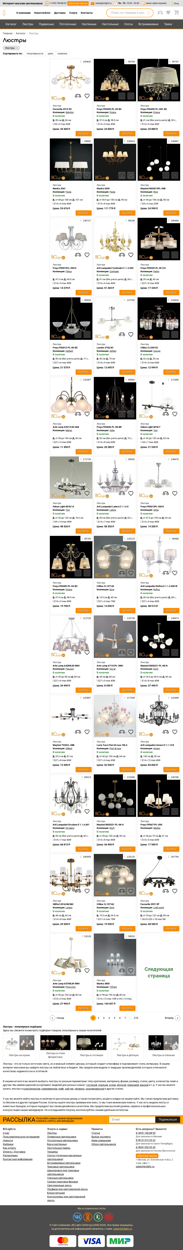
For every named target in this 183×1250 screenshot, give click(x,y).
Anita (156, 510)
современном (49, 1088)
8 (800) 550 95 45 (145, 1147)
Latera (113, 510)
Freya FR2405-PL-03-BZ (65, 586)
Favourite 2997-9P (149, 904)
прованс (80, 1088)
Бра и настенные (57, 1144)
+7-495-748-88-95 (57, 3)
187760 (173, 856)
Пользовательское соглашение (21, 1136)
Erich (155, 669)
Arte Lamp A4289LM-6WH (66, 665)
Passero (70, 669)
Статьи (96, 1133)
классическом (31, 1088)
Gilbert (69, 748)
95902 (130, 379)
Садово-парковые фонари (62, 1181)
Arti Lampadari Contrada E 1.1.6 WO (115, 268)
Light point (158, 907)
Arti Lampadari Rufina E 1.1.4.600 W (158, 586)
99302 (130, 459)
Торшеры (52, 1151)
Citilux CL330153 (149, 347)
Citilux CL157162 (105, 904)
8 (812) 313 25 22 (145, 1140)
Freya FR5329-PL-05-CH (153, 268)
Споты (128, 24)
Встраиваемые (148, 24)
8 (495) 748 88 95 (145, 1133)
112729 (85, 618)
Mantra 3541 (59, 188)
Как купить (9, 1148)
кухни (112, 1085)
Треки (168, 24)
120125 (129, 856)
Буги (112, 589)
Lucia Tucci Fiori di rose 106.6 (112, 745)
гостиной (91, 1085)
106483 (173, 220)
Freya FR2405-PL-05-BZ (109, 109)
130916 (129, 141)
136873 (173, 618)
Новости (8, 1140)
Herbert (69, 351)
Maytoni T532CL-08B (63, 745)
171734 (85, 459)
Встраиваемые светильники (63, 1163)
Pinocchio (71, 987)
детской (121, 1085)
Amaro (156, 748)
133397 (85, 379)
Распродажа (10, 1155)
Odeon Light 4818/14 (63, 506)
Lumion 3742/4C (105, 347)
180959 (85, 856)
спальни (103, 1085)
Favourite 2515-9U (62, 109)
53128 (86, 936)
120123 (129, 538)
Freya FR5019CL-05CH (64, 268)
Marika (156, 828)
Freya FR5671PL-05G (151, 824)
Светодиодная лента (59, 1185)
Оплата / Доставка (14, 1151)
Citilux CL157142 (105, 586)
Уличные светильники (60, 1178)
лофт (61, 1088)
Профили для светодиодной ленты (67, 1189)
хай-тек (69, 1088)
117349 (129, 697)
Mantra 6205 (103, 188)
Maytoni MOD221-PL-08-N (153, 665)
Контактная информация (18, 1159)
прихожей (133, 1085)
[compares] (78, 96)
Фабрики (8, 1144)
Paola (68, 192)
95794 (130, 61)
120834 (173, 300)
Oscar (113, 669)
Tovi (155, 430)
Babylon (70, 112)
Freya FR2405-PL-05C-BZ (153, 109)
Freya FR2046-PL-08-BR (109, 427)
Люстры (27, 24)
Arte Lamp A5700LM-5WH (66, 983)
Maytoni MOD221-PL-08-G (110, 824)
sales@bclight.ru (103, 3)
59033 (130, 936)
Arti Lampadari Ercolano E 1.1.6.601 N (72, 824)
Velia (112, 430)
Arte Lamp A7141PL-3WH (110, 665)
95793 (86, 538)
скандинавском (95, 1088)
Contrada (114, 271)
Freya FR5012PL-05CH (152, 506)
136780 (173, 777)
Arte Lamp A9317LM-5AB (66, 427)
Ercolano (70, 828)
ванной (144, 1085)
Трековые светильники (60, 1166)
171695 (173, 379)
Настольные (110, 24)
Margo (69, 430)
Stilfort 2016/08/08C (63, 904)
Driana (113, 112)
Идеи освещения (101, 1140)
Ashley (113, 351)
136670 (173, 459)
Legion (69, 907)
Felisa (69, 271)
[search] (148, 13)
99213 (86, 777)
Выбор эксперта (101, 1136)
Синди (156, 351)
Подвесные (46, 24)
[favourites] (87, 96)
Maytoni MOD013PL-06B (152, 188)
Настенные (89, 24)
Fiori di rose (115, 748)
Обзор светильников (104, 1144)
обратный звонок (78, 3)
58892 (86, 141)
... (131, 1017)
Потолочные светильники (62, 1140)
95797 (174, 61)
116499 (173, 697)
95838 (86, 300)
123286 (129, 777)
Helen (156, 271)
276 (136, 1017)
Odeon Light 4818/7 (150, 427)
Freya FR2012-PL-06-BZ (65, 347)
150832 (85, 61)
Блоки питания (56, 1192)
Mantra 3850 (103, 983)
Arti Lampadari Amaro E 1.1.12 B (157, 745)
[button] (176, 1047)
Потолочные (68, 24)
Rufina (156, 589)
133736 (129, 618)
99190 (130, 220)
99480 (174, 538)
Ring (155, 192)
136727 (85, 220)
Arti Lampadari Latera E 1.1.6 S (112, 506)
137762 (129, 300)
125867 (85, 697)
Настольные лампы (58, 1148)
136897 (173, 141)
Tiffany (113, 987)
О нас (6, 1133)
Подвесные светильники (61, 1136)
